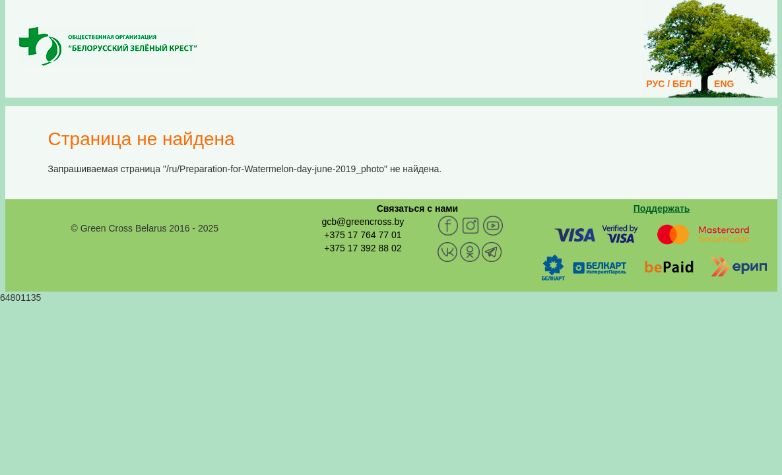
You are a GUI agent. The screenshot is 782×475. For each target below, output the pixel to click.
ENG (724, 84)
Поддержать (662, 208)
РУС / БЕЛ (669, 84)
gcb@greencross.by (362, 221)
